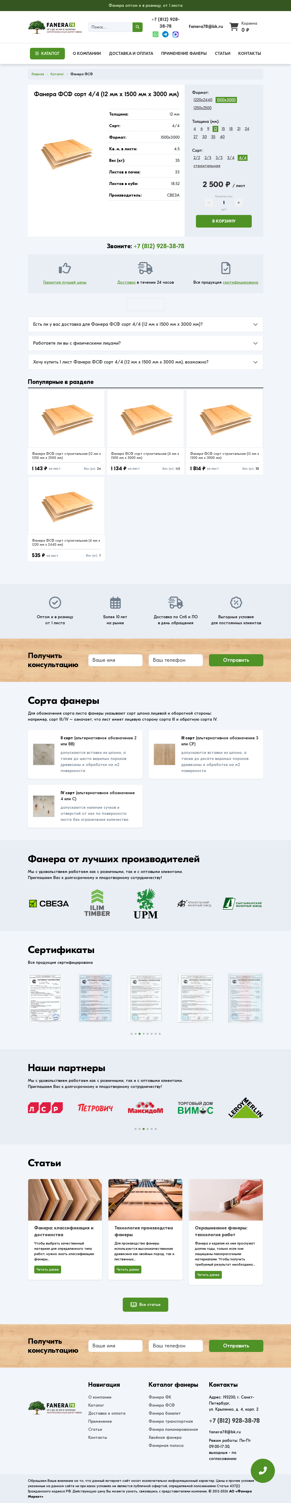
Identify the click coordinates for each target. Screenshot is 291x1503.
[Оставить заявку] (263, 1471)
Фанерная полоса (166, 1445)
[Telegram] (165, 34)
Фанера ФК (160, 1397)
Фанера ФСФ (162, 1405)
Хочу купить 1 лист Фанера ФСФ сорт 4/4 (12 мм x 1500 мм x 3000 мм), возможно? (121, 362)
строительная (206, 166)
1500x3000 (226, 100)
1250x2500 (202, 108)
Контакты (97, 1437)
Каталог (96, 1405)
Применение (100, 1421)
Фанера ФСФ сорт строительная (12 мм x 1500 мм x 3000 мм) (224, 456)
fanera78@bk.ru (206, 26)
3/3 (219, 158)
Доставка (126, 282)
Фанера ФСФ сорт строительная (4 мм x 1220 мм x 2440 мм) (66, 542)
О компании (99, 1397)
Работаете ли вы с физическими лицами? (77, 343)
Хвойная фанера (165, 1437)
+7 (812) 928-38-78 (159, 246)
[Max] (176, 34)
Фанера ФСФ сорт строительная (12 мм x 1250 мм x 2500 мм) (66, 456)
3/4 (230, 158)
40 (222, 137)
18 (231, 129)
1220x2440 (202, 100)
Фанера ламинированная (173, 1429)
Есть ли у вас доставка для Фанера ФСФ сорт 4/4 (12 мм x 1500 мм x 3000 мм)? (118, 324)
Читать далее (47, 1269)
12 (215, 129)
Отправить (236, 660)
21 (238, 129)
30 (204, 137)
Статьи (95, 1429)
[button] (132, 1034)
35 (213, 137)
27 (195, 137)
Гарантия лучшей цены (65, 282)
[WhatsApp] (155, 34)
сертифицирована (240, 282)
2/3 (207, 158)
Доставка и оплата (107, 1413)
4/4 (242, 158)
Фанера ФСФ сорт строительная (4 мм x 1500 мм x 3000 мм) (145, 456)
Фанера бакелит (165, 1413)
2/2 (196, 158)
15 (223, 129)
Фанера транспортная (171, 1421)
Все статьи (145, 1304)
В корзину (223, 221)
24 (247, 129)
